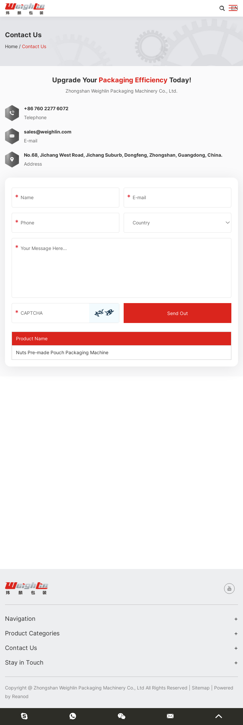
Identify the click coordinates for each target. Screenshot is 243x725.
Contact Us (34, 46)
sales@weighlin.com (47, 131)
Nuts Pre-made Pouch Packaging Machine (62, 352)
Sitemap (201, 687)
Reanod (20, 696)
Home (11, 46)
